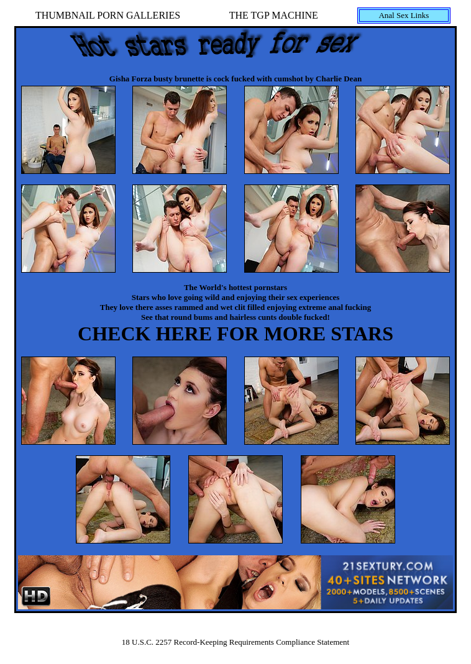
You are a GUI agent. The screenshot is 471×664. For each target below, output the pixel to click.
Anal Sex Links (403, 15)
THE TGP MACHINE (273, 15)
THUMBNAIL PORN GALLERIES (107, 15)
